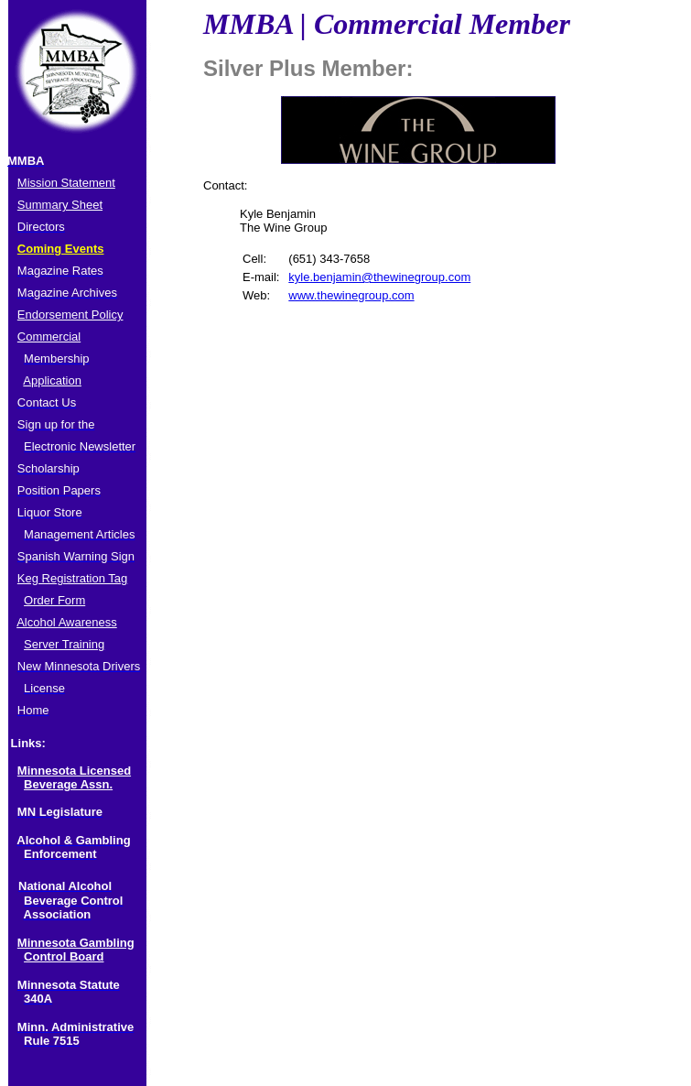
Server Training (64, 644)
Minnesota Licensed (74, 770)
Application (52, 380)
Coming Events (60, 248)
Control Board (63, 956)
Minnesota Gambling (76, 943)
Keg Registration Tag (72, 578)
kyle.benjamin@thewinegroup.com (379, 277)
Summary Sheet (60, 205)
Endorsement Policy (70, 314)
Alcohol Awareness (66, 622)
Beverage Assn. (68, 784)
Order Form (54, 600)
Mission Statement (66, 183)
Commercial (49, 336)
